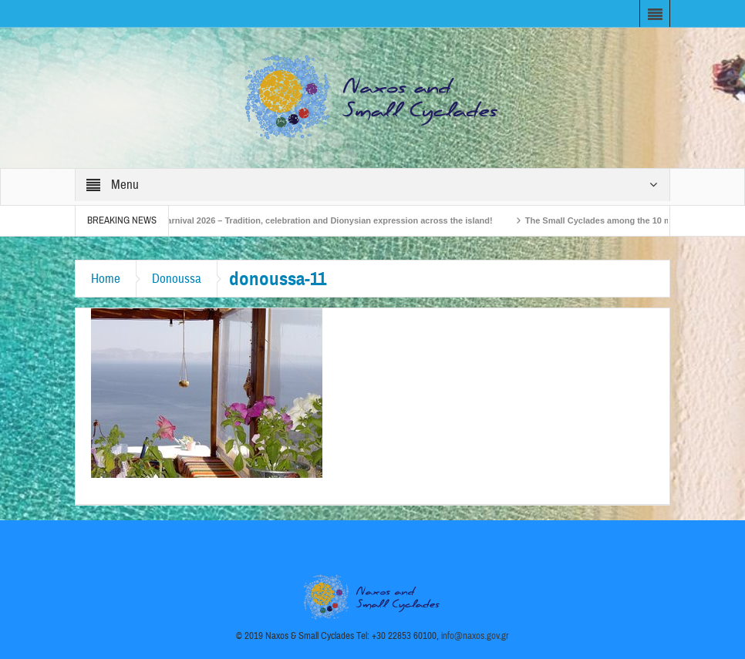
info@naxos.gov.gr (475, 636)
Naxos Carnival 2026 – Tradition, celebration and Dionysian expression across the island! (317, 220)
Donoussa (176, 279)
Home (105, 279)
